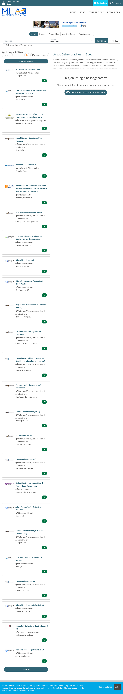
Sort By (6, 55)
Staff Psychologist (23, 435)
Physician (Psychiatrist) (25, 459)
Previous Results (26, 61)
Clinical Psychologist (24, 260)
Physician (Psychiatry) (25, 581)
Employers (115, 2)
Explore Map (54, 34)
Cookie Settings (105, 687)
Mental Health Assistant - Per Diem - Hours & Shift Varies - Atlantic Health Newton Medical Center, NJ (31, 188)
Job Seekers (100, 2)
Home (73, 12)
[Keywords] (26, 41)
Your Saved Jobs (86, 34)
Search (33, 34)
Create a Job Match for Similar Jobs (85, 92)
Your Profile (96, 12)
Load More (26, 669)
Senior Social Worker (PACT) (27, 411)
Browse (42, 34)
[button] (114, 41)
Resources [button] (113, 12)
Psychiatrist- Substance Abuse (28, 212)
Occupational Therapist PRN (27, 69)
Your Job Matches (69, 34)
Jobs (82, 12)
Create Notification (40, 55)
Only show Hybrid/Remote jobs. (19, 45)
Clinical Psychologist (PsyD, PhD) (30, 605)
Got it (117, 687)
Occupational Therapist (25, 164)
